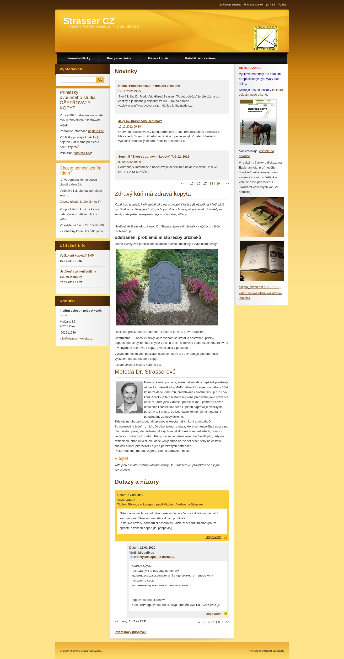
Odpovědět (213, 537)
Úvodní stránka (232, 4)
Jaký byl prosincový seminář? (140, 121)
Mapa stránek (255, 4)
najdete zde (96, 131)
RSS (272, 4)
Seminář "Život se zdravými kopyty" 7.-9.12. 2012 (153, 156)
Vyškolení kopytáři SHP (77, 255)
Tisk (284, 4)
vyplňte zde (82, 153)
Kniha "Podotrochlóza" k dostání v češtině (149, 86)
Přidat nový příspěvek (130, 632)
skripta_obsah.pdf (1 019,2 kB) (259, 287)
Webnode (278, 650)
